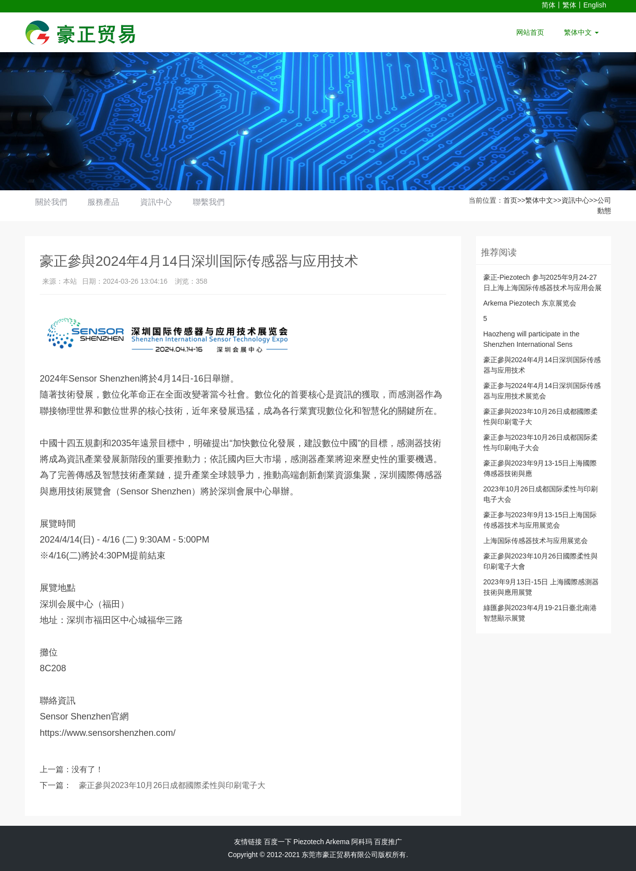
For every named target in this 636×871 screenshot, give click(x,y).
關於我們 (53, 202)
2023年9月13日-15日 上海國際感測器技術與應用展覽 (541, 587)
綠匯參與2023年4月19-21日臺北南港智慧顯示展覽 (540, 613)
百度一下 (278, 842)
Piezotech (309, 842)
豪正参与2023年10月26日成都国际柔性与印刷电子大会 (540, 442)
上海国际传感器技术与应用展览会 (535, 541)
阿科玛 (361, 842)
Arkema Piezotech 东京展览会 (530, 303)
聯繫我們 (223, 202)
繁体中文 (581, 32)
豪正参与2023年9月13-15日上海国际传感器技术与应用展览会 (540, 520)
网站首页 (530, 32)
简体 (549, 5)
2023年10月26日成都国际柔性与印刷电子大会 (540, 494)
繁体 (569, 5)
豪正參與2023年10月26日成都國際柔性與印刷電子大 (172, 785)
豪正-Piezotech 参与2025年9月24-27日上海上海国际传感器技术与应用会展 (542, 282)
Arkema (337, 842)
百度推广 (388, 842)
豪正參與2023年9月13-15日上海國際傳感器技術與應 (540, 468)
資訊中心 (166, 202)
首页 (510, 200)
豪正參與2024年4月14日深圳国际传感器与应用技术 (542, 365)
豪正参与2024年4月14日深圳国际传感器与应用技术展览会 (542, 391)
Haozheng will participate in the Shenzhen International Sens (531, 339)
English (594, 5)
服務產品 (110, 202)
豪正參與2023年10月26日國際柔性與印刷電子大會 (540, 561)
